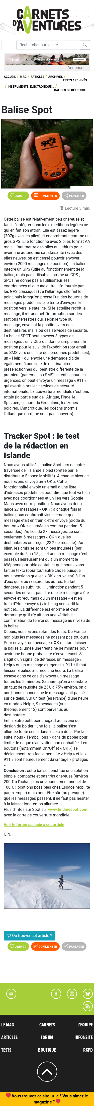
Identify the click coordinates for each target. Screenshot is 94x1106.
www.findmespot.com (67, 809)
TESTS (6, 1050)
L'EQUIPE (85, 1024)
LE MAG (7, 1024)
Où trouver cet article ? (29, 935)
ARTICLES (9, 1037)
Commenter (45, 195)
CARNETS (47, 1024)
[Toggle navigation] (8, 45)
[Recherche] (48, 45)
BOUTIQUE (47, 1050)
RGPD (88, 1050)
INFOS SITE (83, 1037)
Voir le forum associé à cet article (34, 824)
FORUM (47, 1037)
